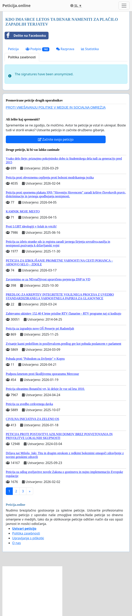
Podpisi (37, 49)
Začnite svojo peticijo (56, 139)
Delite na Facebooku (25, 35)
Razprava (65, 49)
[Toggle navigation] (124, 6)
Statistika (90, 49)
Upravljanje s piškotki (28, 538)
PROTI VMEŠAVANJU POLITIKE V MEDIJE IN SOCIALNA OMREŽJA (56, 107)
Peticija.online (16, 5)
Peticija (13, 49)
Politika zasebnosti (22, 57)
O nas (16, 543)
